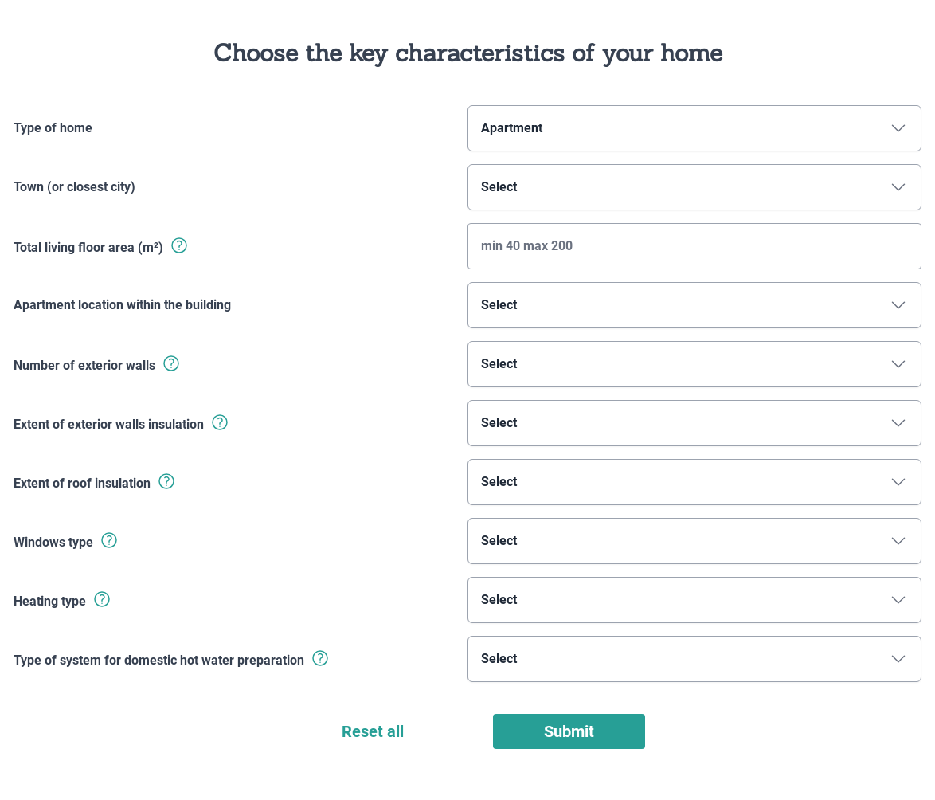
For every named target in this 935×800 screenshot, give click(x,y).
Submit (569, 731)
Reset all (373, 731)
